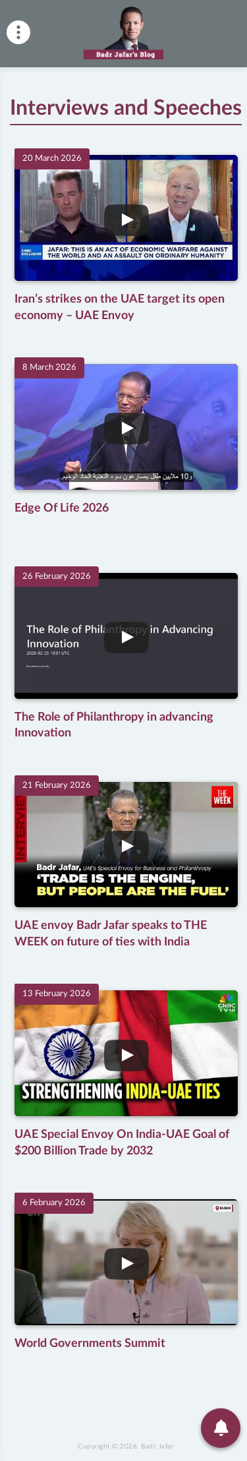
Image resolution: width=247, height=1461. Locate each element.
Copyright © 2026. (126, 1457)
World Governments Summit (90, 1340)
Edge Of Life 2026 (62, 507)
